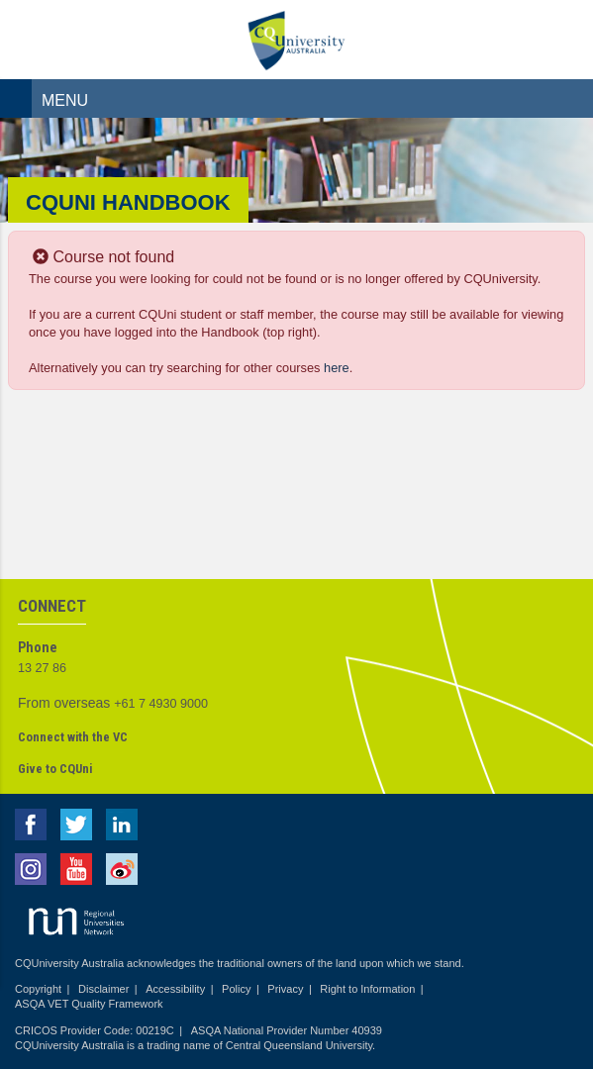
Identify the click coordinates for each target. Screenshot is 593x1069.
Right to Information (367, 989)
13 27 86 (42, 668)
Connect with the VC (73, 736)
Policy (236, 989)
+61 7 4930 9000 (161, 704)
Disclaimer (103, 989)
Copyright (38, 989)
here (336, 367)
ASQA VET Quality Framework (89, 1004)
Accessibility (175, 989)
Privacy (285, 989)
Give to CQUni (55, 768)
